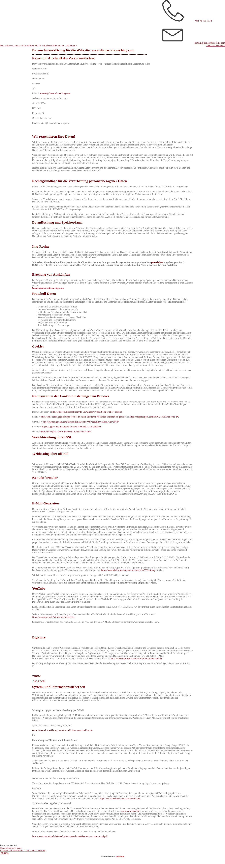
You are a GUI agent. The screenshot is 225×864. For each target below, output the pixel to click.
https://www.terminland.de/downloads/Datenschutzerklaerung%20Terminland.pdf (69, 836)
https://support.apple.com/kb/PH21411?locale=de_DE (154, 417)
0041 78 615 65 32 (203, 21)
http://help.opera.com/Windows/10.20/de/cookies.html (66, 431)
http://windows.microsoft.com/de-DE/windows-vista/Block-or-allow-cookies (86, 412)
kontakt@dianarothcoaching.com (210, 43)
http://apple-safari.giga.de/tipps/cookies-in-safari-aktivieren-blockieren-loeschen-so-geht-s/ (83, 417)
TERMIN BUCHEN (215, 45)
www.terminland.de (130, 811)
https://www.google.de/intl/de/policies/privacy (53, 617)
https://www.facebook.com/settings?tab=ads (120, 798)
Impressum (16, 848)
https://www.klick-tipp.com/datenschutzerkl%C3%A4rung (128, 570)
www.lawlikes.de (84, 730)
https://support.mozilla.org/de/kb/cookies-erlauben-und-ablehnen (71, 426)
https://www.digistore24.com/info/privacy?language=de (136, 658)
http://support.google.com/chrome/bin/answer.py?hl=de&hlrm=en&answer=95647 (81, 422)
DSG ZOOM (39, 681)
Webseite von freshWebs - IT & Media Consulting (23, 850)
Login (74, 45)
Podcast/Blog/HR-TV (31, 45)
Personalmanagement (10, 45)
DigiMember (120, 856)
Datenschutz (5, 848)
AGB (68, 45)
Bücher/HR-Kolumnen (53, 45)
